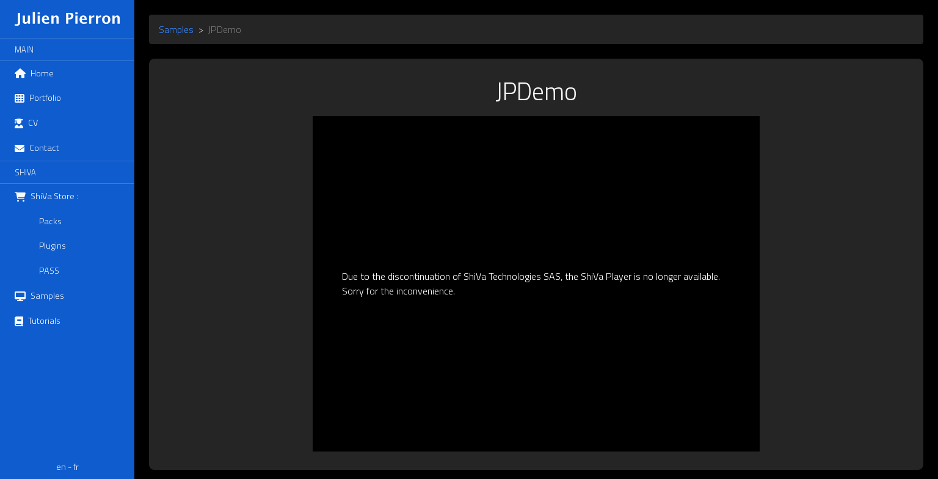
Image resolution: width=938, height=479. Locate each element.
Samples (176, 29)
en (61, 467)
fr (76, 467)
